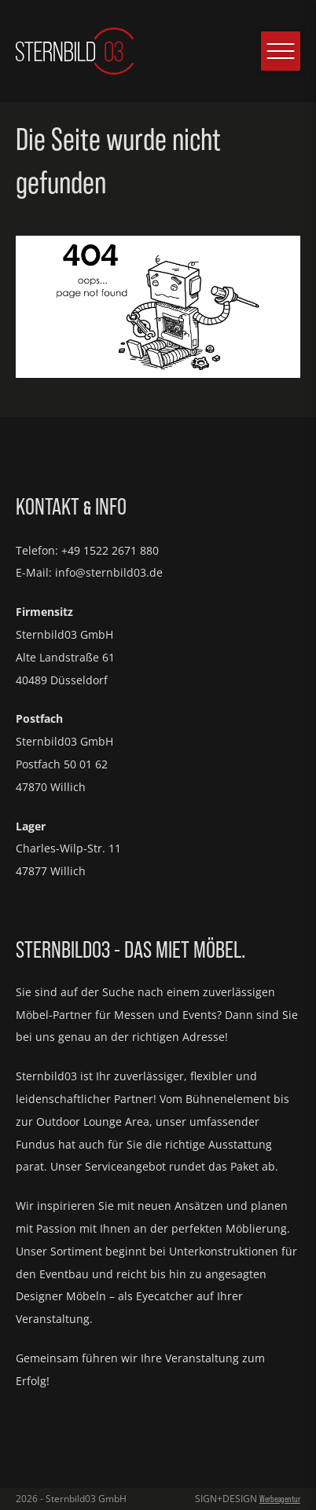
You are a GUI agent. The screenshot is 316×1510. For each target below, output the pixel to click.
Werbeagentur (279, 1499)
